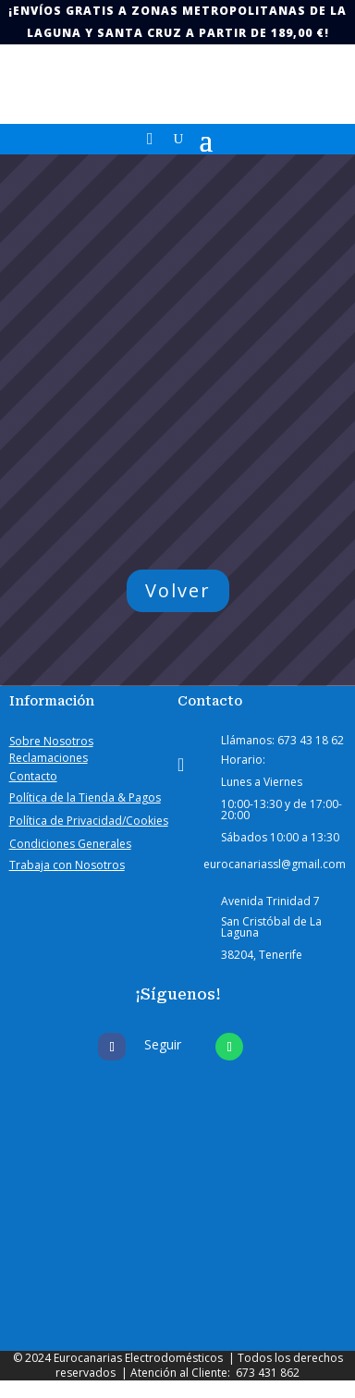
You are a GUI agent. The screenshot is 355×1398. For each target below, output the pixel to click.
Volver (178, 590)
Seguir (162, 1044)
